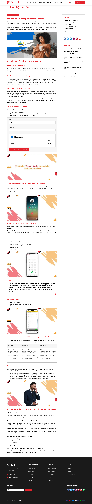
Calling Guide (31, 480)
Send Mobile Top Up (70, 26)
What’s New (31, 474)
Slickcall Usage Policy (52, 480)
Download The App (72, 474)
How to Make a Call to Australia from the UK (72, 48)
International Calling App (71, 21)
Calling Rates (42, 2)
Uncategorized (69, 28)
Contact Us (70, 468)
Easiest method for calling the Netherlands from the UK (73, 68)
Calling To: (11, 127)
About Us (29, 2)
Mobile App (68, 24)
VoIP (66, 30)
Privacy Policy (51, 474)
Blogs (60, 2)
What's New (68, 32)
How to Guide (31, 471)
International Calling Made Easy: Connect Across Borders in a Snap (73, 62)
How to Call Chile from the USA (70, 76)
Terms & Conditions (52, 468)
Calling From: (12, 119)
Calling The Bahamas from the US (70, 73)
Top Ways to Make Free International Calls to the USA (73, 58)
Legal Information (52, 471)
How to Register (31, 468)
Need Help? (70, 471)
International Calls (70, 22)
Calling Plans (35, 2)
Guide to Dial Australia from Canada (71, 51)
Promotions (55, 2)
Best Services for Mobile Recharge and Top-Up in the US (73, 54)
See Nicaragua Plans (15, 149)
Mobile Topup (49, 2)
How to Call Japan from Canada (70, 71)
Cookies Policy (51, 477)
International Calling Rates (34, 477)
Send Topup (25, 149)
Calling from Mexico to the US (69, 65)
